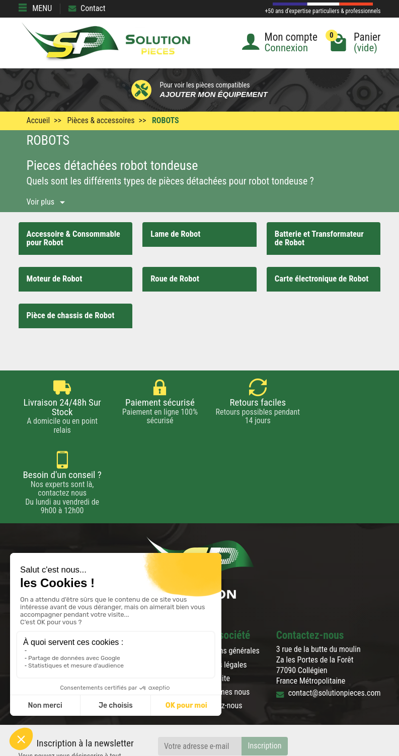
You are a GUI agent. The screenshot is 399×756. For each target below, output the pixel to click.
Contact (86, 8)
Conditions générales (226, 578)
